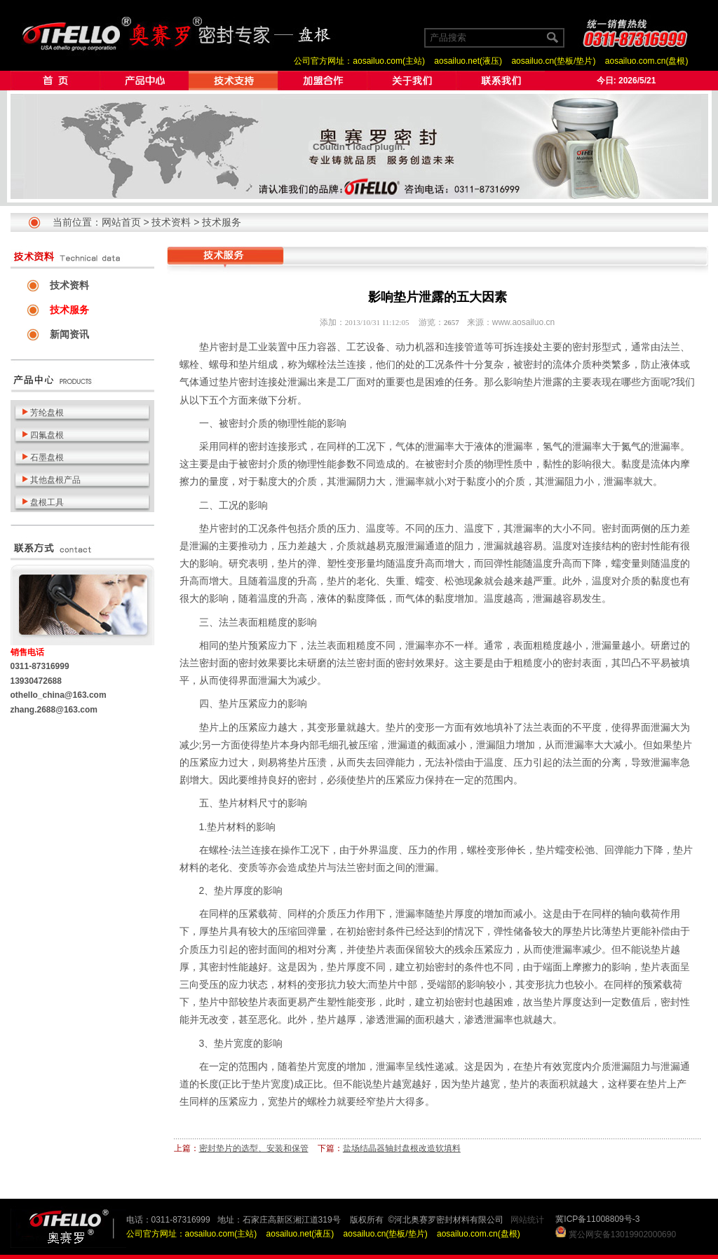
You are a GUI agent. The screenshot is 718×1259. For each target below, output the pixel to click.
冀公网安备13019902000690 (622, 1234)
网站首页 (121, 222)
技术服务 (221, 222)
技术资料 (171, 222)
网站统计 (527, 1220)
